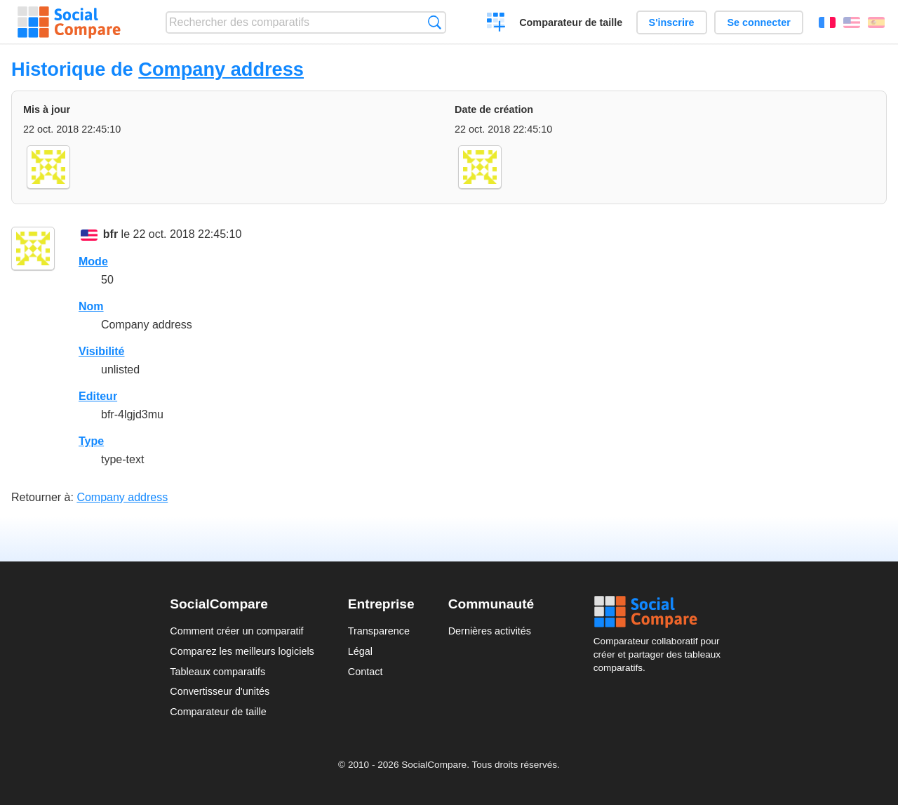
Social (661, 612)
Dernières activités (489, 631)
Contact (365, 671)
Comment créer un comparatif (236, 631)
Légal (360, 651)
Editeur (98, 396)
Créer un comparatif (496, 24)
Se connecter (758, 22)
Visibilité (102, 351)
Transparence (379, 631)
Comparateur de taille (570, 22)
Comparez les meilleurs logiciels (242, 651)
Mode (93, 261)
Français (827, 22)
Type (91, 441)
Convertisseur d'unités (219, 691)
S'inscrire (672, 22)
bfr (110, 234)
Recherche (434, 22)
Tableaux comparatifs (217, 671)
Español (876, 22)
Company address (221, 69)
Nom (91, 306)
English (851, 22)
